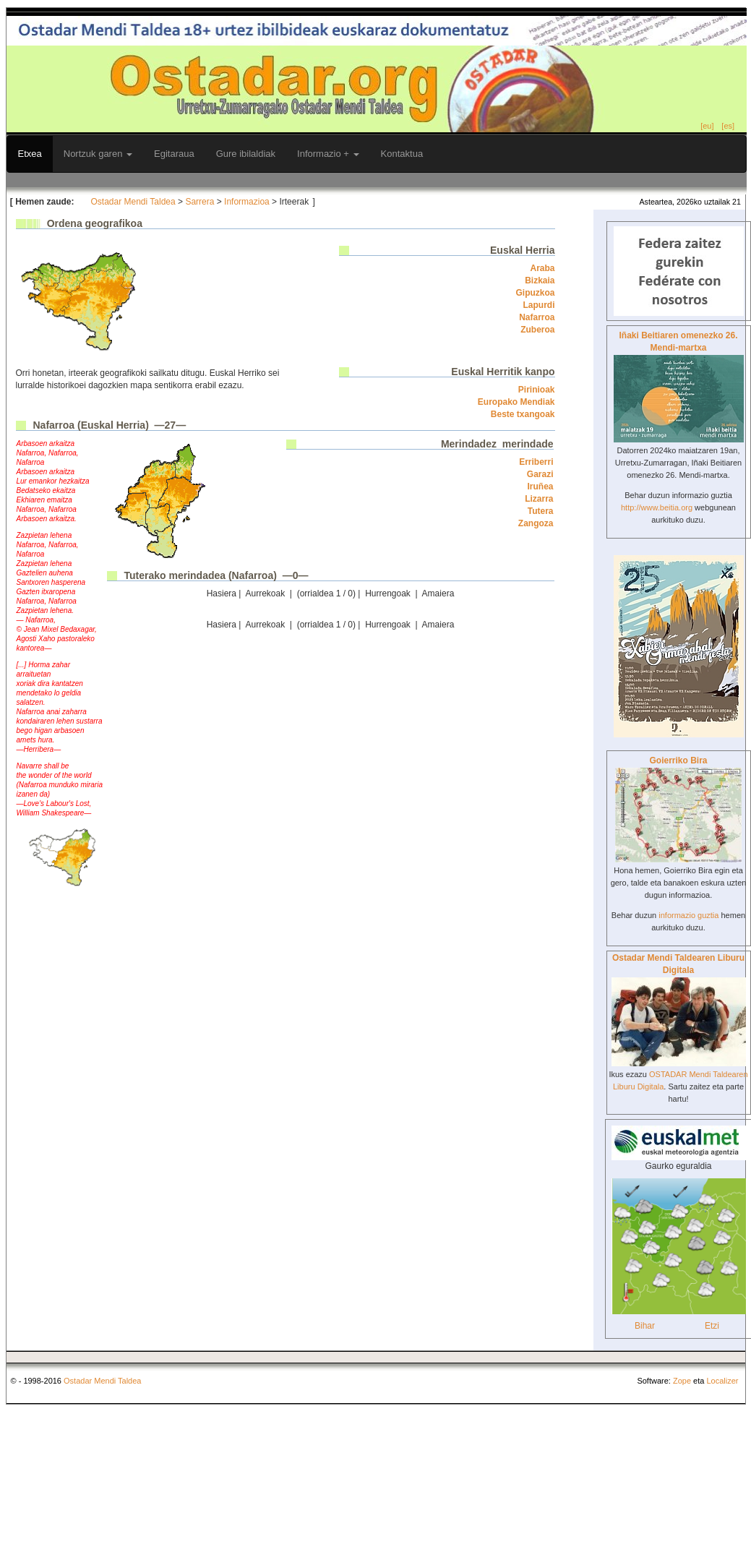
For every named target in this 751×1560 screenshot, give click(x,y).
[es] (727, 125)
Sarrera (199, 202)
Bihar (645, 1326)
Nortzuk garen (98, 153)
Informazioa (247, 202)
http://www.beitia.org (656, 507)
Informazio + (328, 153)
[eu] (706, 125)
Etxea (30, 153)
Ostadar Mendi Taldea (133, 202)
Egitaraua (174, 153)
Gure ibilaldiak (245, 153)
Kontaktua (402, 153)
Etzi (712, 1326)
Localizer (722, 1380)
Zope (682, 1380)
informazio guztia (688, 915)
